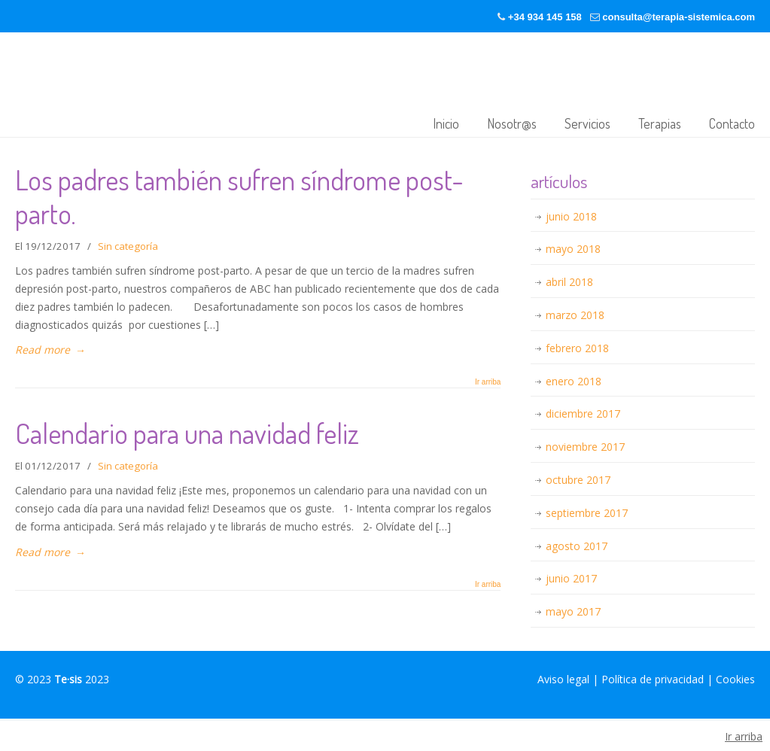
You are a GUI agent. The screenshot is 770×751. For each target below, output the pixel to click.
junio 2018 (571, 216)
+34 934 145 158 (545, 17)
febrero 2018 (577, 348)
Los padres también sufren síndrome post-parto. (239, 196)
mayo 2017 (573, 611)
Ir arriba (488, 382)
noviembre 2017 (585, 446)
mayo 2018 (573, 249)
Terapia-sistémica (236, 86)
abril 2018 (569, 282)
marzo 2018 (575, 315)
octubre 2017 (578, 480)
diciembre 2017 (583, 413)
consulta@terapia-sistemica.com (678, 17)
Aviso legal (563, 679)
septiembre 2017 (587, 513)
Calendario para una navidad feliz (187, 433)
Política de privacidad (652, 679)
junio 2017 (571, 578)
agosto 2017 (576, 546)
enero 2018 (573, 381)
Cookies (735, 679)
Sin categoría (128, 246)
